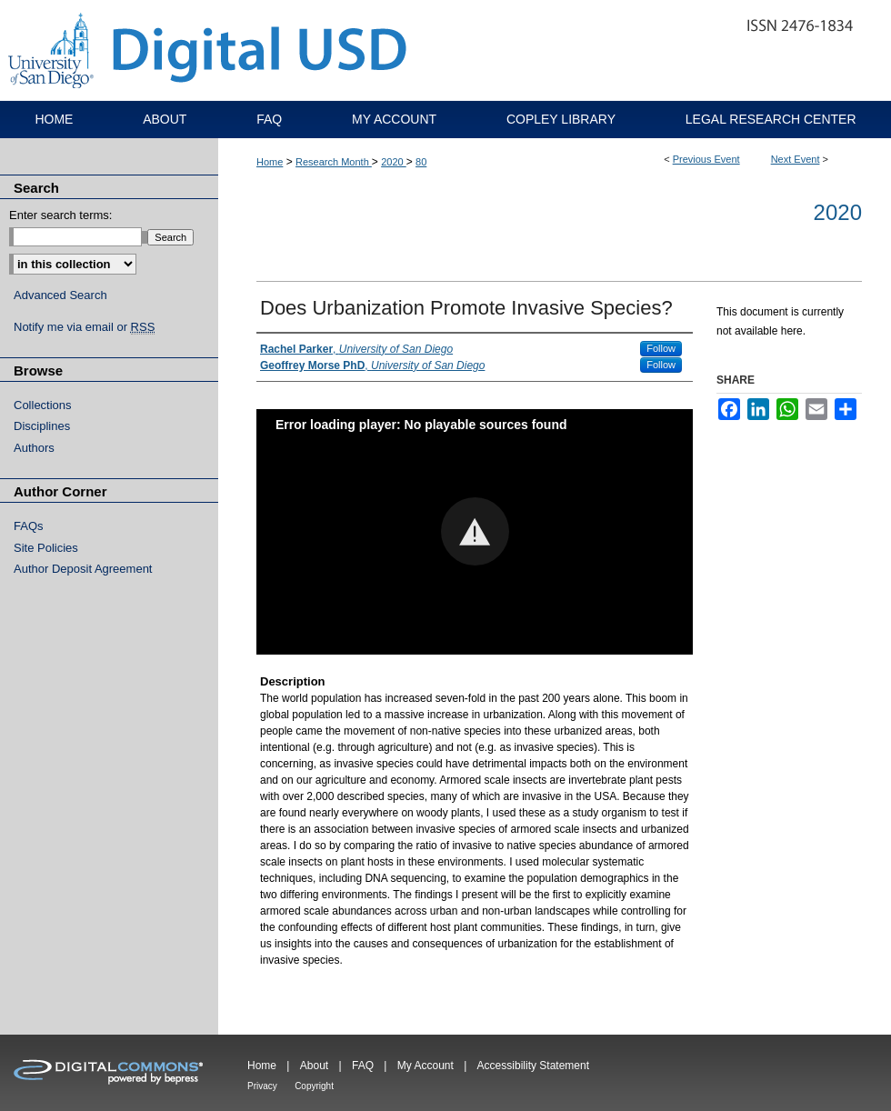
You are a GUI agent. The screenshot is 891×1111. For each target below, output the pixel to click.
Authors (34, 448)
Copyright (314, 1086)
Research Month (333, 161)
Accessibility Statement (533, 1065)
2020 (393, 161)
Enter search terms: (60, 215)
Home (269, 161)
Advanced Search (60, 295)
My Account (425, 1065)
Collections (43, 405)
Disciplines (42, 426)
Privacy (262, 1086)
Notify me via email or (84, 327)
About (314, 1065)
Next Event (795, 159)
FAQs (29, 526)
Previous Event (706, 159)
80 (420, 161)
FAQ (363, 1065)
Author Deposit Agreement (83, 569)
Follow (661, 348)
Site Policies (46, 548)
